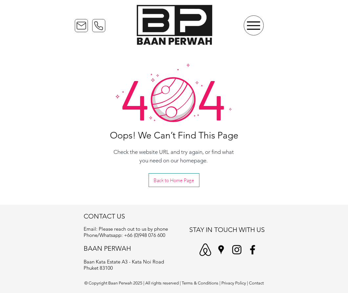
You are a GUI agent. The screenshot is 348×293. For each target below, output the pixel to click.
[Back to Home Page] (174, 180)
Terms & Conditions (200, 283)
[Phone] (98, 25)
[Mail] (81, 25)
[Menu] (254, 25)
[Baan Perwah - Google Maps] (221, 249)
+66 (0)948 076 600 (144, 235)
